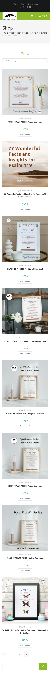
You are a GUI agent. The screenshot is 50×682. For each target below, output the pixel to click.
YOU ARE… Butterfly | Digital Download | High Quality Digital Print (25, 631)
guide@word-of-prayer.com (27, 4)
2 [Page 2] (19, 654)
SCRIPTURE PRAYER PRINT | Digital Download (25, 413)
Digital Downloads (25, 118)
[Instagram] (26, 7)
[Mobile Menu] (42, 16)
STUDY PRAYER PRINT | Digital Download (25, 486)
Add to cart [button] (25, 134)
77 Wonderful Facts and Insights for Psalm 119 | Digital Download (25, 195)
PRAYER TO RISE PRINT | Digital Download (25, 269)
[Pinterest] (23, 7)
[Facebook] (20, 7)
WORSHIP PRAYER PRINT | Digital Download (25, 558)
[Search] (43, 666)
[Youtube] (29, 7)
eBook (31, 191)
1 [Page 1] (12, 654)
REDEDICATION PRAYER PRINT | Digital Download (25, 341)
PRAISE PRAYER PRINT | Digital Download (25, 122)
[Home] (3, 36)
